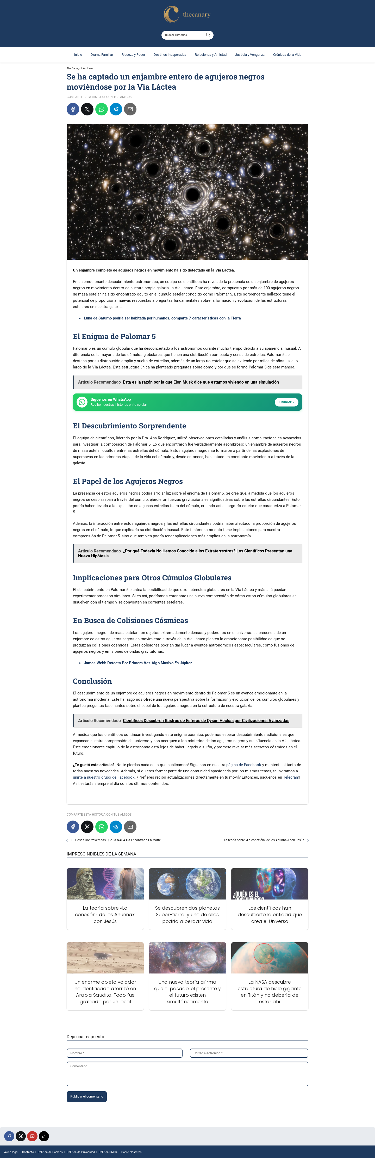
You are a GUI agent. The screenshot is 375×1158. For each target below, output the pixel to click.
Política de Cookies (50, 1152)
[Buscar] (208, 35)
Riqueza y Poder (133, 55)
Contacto (28, 1152)
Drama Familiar (102, 55)
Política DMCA (108, 1152)
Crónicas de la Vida (287, 55)
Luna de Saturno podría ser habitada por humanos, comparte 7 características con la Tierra (162, 318)
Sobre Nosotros (131, 1152)
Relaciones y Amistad (211, 55)
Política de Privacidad (81, 1152)
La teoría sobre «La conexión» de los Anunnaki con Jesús (264, 840)
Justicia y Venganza (250, 55)
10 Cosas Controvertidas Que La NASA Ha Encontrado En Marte (116, 840)
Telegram (291, 777)
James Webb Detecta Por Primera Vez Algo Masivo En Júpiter (138, 663)
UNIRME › (286, 402)
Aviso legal (11, 1152)
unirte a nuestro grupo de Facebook (104, 777)
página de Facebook (243, 764)
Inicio (78, 55)
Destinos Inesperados (170, 55)
